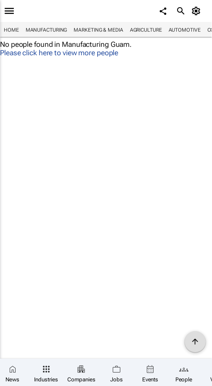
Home (11, 30)
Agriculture (146, 30)
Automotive (185, 30)
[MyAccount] (197, 11)
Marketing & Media (98, 30)
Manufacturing (46, 30)
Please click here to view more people (59, 53)
